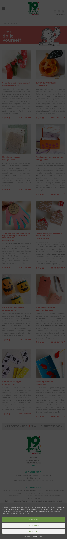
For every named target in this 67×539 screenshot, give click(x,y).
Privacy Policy (37, 536)
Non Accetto (33, 525)
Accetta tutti (33, 519)
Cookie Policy (27, 536)
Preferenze (33, 531)
